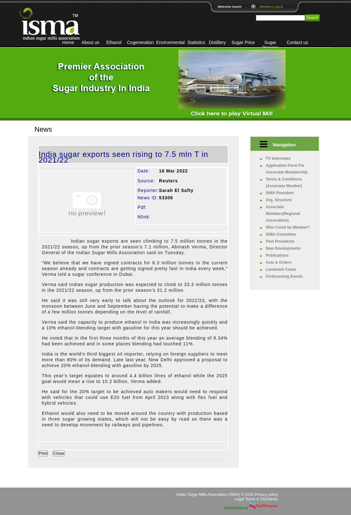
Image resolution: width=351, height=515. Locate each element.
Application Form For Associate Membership (287, 168)
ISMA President (280, 193)
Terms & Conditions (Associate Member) (284, 182)
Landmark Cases (281, 269)
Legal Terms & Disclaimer (256, 499)
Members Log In (271, 6)
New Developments (283, 248)
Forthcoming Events (284, 276)
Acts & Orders (279, 262)
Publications (277, 255)
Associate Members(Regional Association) (283, 214)
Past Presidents (280, 241)
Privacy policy (266, 494)
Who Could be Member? (288, 227)
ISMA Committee (281, 234)
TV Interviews (278, 158)
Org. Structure (279, 200)
